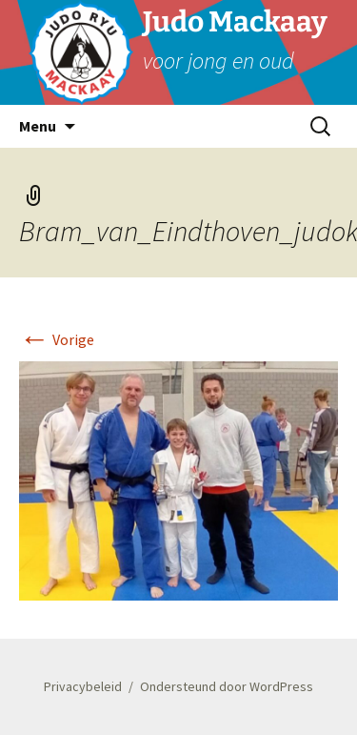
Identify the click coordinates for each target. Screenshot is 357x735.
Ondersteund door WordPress (226, 686)
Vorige (56, 339)
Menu (37, 125)
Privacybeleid (83, 686)
